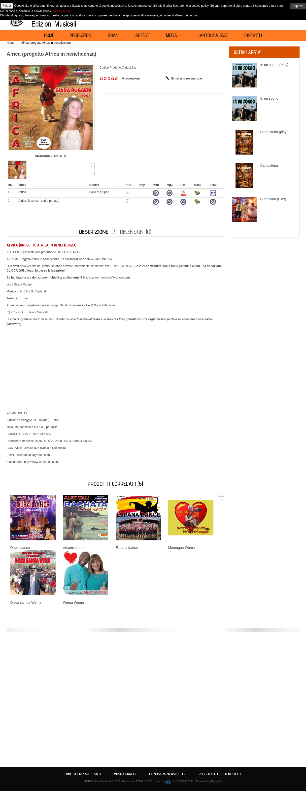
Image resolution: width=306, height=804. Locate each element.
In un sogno (269, 98)
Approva (298, 6)
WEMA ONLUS (101, 259)
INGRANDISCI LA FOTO (50, 155)
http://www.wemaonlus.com (42, 462)
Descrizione (93, 231)
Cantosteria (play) (274, 132)
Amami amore (74, 548)
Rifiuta (6, 5)
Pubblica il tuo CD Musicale (220, 774)
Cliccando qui (61, 11)
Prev (92, 166)
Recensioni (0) (135, 231)
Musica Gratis (125, 774)
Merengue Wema (181, 548)
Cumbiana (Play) (273, 199)
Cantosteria (269, 165)
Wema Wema (73, 602)
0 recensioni (131, 78)
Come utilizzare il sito (83, 774)
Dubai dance (20, 548)
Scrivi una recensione (186, 78)
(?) (128, 192)
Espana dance (127, 548)
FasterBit (216, 781)
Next (92, 173)
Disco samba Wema (25, 602)
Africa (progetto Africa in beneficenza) (46, 42)
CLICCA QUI (15, 270)
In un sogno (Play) (274, 65)
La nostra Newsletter (167, 774)
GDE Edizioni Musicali (97, 781)
